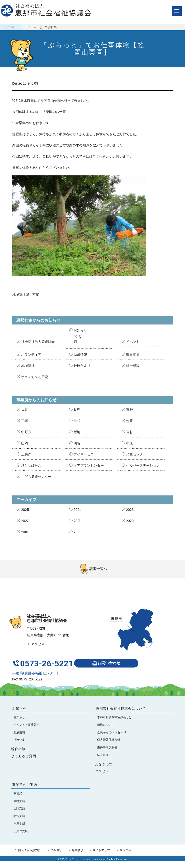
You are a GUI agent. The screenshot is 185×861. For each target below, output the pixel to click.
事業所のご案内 (24, 782)
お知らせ (80, 330)
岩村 (129, 432)
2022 (25, 520)
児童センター (136, 454)
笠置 (129, 420)
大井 (24, 409)
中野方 (26, 432)
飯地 (77, 432)
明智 (77, 443)
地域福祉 (28, 365)
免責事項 (77, 848)
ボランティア (31, 354)
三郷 (24, 420)
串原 (129, 443)
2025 (25, 509)
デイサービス (84, 454)
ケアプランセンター (89, 465)
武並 (77, 420)
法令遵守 (56, 848)
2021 (77, 520)
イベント (132, 341)
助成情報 (80, 354)
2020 (130, 520)
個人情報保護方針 (29, 848)
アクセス (35, 644)
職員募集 (132, 354)
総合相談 (132, 365)
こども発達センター (36, 476)
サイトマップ (101, 848)
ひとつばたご (31, 465)
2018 (77, 532)
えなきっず (104, 761)
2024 (77, 509)
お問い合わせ (107, 662)
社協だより (82, 365)
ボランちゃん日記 (34, 376)
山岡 (24, 443)
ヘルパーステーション (143, 465)
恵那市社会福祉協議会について (121, 706)
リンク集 (125, 848)
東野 (129, 409)
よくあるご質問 (23, 753)
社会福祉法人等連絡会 (38, 341)
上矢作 (26, 454)
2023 (130, 509)
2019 (24, 532)
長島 (77, 409)
